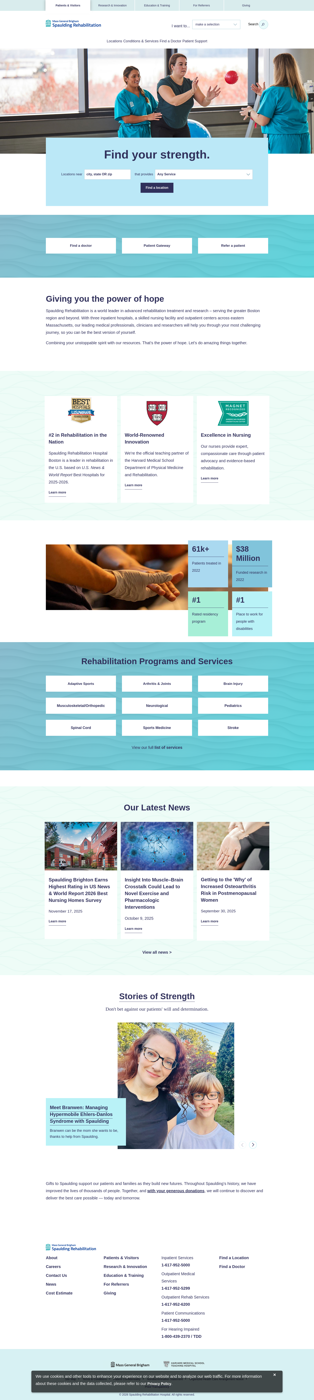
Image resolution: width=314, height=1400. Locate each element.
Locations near (72, 175)
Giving (246, 5)
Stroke (233, 725)
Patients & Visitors (67, 5)
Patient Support (211, 41)
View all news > (157, 946)
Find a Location (234, 1252)
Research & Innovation (112, 5)
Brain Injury (233, 681)
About (51, 1252)
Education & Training (157, 5)
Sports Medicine (157, 725)
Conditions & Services (135, 41)
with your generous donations (176, 1185)
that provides (145, 175)
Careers (53, 1261)
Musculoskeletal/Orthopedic (81, 703)
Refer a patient (233, 245)
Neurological (157, 703)
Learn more (59, 492)
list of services (168, 745)
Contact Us (56, 1269)
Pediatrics (233, 703)
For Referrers (201, 5)
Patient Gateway (157, 245)
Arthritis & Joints (157, 681)
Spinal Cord (81, 725)
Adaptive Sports (81, 681)
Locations (98, 41)
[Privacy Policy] (159, 1384)
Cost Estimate (59, 1287)
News (51, 1278)
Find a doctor (80, 245)
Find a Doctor (176, 41)
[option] (157, 1089)
